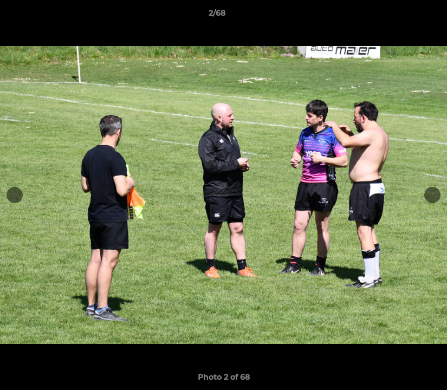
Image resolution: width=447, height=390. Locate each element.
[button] (401, 16)
